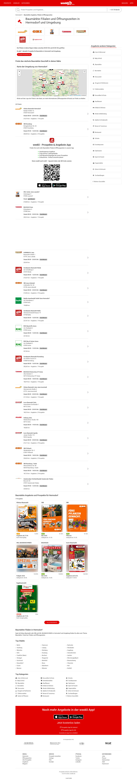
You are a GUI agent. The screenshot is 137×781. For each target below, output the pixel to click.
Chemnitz (69, 663)
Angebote (25, 762)
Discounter (97, 77)
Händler (16, 3)
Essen (17, 665)
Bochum (44, 655)
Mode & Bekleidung (100, 114)
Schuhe (96, 138)
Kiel (68, 665)
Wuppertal (44, 658)
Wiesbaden (70, 648)
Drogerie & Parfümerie (100, 83)
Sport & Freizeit (98, 157)
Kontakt (51, 762)
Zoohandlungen (98, 175)
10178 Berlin (115, 10)
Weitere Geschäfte (99, 181)
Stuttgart (18, 658)
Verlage (51, 758)
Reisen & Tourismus (100, 126)
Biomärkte (97, 71)
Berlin (73, 4)
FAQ (50, 760)
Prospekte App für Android (68, 727)
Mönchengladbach (72, 658)
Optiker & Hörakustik (100, 120)
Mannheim (44, 665)
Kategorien (26, 3)
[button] (84, 71)
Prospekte (7, 3)
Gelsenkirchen (71, 653)
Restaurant (97, 132)
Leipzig (43, 648)
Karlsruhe (69, 645)
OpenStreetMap (77, 95)
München (18, 650)
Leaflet (70, 95)
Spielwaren (97, 151)
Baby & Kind (97, 58)
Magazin (125, 3)
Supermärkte (98, 163)
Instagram (79, 760)
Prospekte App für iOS (68, 730)
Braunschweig (71, 660)
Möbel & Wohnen (99, 107)
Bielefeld (44, 660)
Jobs (103, 756)
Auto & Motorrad (99, 52)
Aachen (69, 655)
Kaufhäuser (97, 101)
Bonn (43, 663)
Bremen (18, 668)
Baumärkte (97, 64)
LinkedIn (78, 762)
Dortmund (19, 660)
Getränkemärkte (46, 680)
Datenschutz (105, 760)
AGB (103, 762)
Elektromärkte (98, 89)
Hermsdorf (18, 15)
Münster (44, 668)
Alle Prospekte (52, 622)
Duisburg (44, 653)
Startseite (25, 756)
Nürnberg (44, 650)
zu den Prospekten (24, 54)
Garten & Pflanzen (21, 696)
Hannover (44, 645)
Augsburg (69, 650)
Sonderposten (98, 144)
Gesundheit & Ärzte (99, 95)
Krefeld (69, 668)
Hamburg (18, 648)
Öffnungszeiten (26, 758)
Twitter (78, 758)
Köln (17, 653)
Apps (131, 3)
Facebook (78, 756)
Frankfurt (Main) (20, 655)
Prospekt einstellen (55, 756)
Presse (104, 758)
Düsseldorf (19, 663)
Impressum (105, 764)
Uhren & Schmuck (99, 169)
